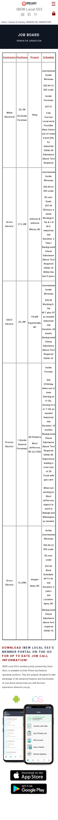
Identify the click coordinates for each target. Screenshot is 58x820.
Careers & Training (16, 22)
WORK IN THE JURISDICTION (38, 22)
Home (4, 22)
